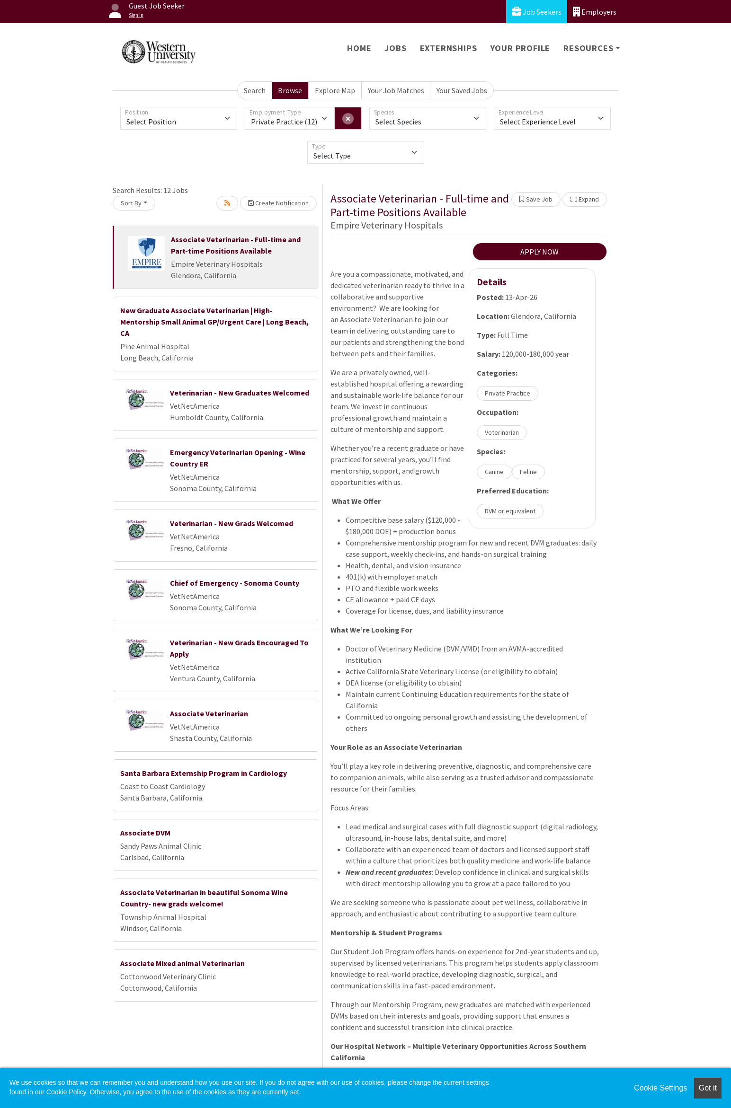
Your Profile (520, 48)
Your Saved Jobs (462, 90)
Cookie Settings (660, 1088)
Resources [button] (588, 48)
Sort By (131, 203)
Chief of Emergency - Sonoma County (234, 583)
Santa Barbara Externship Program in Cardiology (203, 773)
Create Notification (278, 203)
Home (359, 48)
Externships (448, 48)
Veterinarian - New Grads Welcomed (231, 523)
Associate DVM (145, 832)
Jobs (395, 48)
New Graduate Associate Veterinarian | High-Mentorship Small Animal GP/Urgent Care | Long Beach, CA (214, 322)
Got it (708, 1088)
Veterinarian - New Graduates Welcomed (239, 392)
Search (255, 90)
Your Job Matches (396, 90)
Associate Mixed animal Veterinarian (182, 963)
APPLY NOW (539, 251)
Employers (594, 12)
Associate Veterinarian (209, 713)
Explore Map (335, 90)
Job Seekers (537, 12)
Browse (290, 90)
